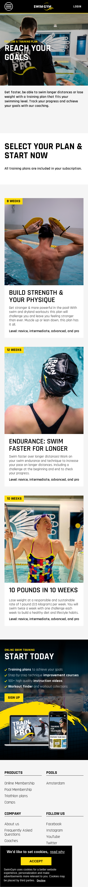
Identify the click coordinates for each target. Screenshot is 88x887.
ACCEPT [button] (36, 861)
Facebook (53, 824)
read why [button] (57, 852)
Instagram (54, 830)
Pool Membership (18, 789)
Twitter (51, 843)
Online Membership (20, 783)
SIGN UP (14, 697)
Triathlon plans (16, 795)
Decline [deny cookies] (41, 880)
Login (77, 7)
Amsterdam (55, 783)
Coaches (11, 840)
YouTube (53, 836)
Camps (10, 802)
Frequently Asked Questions (18, 832)
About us (12, 824)
